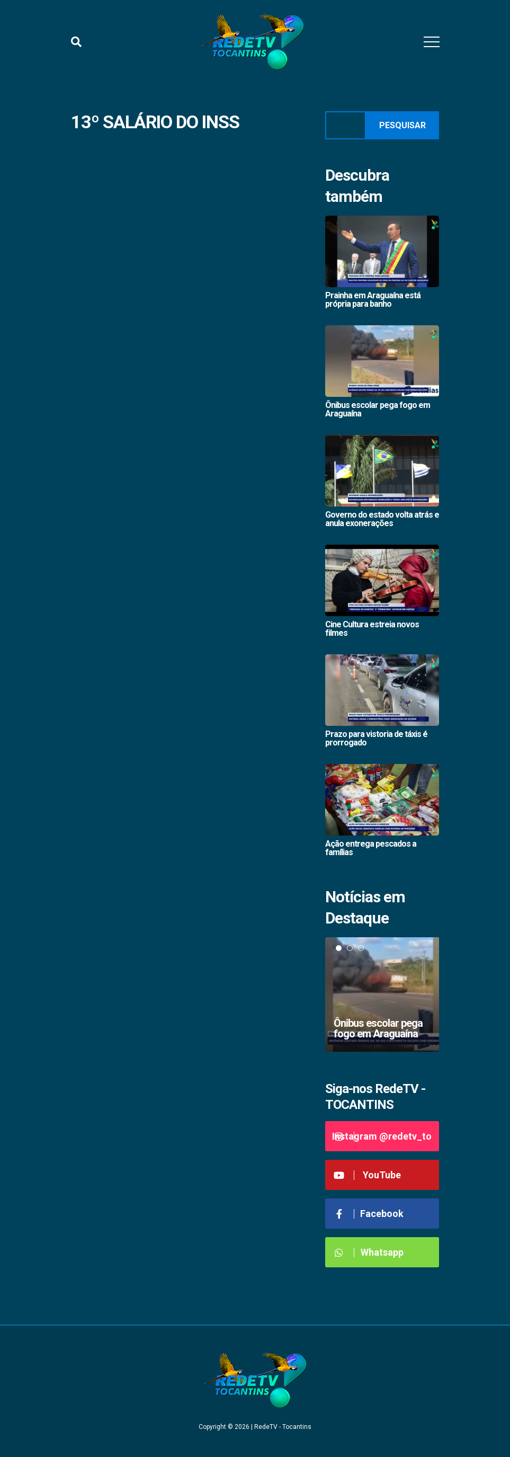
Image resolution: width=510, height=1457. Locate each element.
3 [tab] (361, 948)
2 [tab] (350, 948)
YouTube (367, 1174)
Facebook (368, 1213)
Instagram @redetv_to (382, 1136)
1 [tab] (339, 948)
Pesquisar (402, 125)
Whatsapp (368, 1252)
